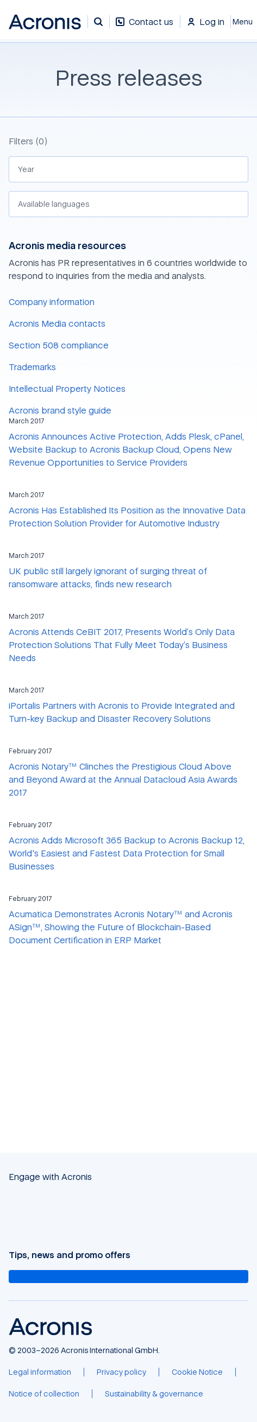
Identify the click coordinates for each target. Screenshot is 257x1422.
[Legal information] (40, 1372)
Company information (52, 302)
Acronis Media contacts (57, 323)
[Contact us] (144, 27)
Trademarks (32, 367)
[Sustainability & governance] (154, 1393)
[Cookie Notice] (197, 1372)
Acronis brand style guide (60, 410)
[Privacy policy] (121, 1372)
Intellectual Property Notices (67, 389)
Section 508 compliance (59, 345)
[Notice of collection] (44, 1393)
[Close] (244, 21)
